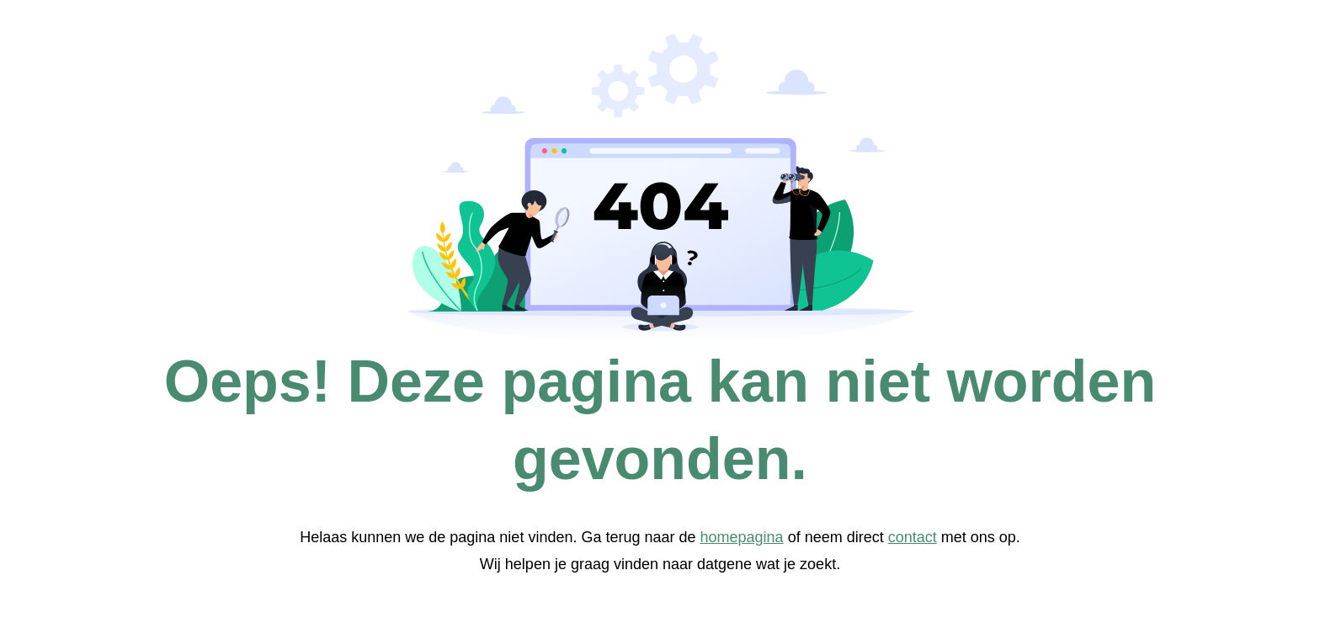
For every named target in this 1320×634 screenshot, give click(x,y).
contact (912, 537)
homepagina (742, 537)
